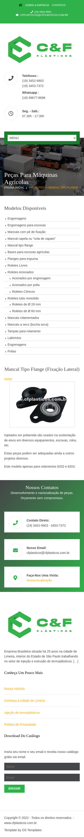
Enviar (14, 788)
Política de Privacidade (20, 724)
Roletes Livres (18, 265)
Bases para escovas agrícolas (29, 252)
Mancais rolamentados (23, 318)
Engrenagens (17, 218)
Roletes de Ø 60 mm (26, 311)
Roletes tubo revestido (23, 298)
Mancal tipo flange (20, 245)
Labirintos (14, 338)
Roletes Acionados (21, 272)
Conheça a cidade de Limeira (24, 700)
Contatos (58, 5)
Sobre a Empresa (37, 5)
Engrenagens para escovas (27, 225)
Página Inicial (14, 187)
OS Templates (32, 830)
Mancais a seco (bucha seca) (28, 324)
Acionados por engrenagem (31, 278)
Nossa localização (39, 580)
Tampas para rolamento (24, 331)
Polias (12, 351)
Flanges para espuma (23, 259)
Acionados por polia (26, 285)
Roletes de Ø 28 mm (26, 304)
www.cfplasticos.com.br (20, 823)
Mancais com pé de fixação (27, 232)
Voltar (8, 379)
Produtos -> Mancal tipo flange (53, 187)
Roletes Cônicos (23, 291)
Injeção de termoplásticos (22, 712)
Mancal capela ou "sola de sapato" (32, 238)
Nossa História (14, 689)
